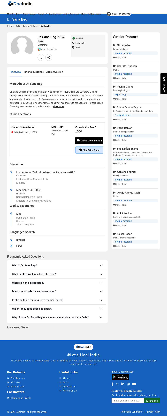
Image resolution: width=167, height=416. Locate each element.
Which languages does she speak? (32, 308)
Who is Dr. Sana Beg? (24, 265)
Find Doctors (17, 378)
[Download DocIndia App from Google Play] (120, 376)
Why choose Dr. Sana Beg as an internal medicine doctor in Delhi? (50, 317)
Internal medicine (30, 26)
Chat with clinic (89, 150)
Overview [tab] (16, 71)
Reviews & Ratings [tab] (33, 71)
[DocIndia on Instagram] (128, 384)
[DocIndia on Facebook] (112, 384)
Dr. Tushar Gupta (123, 86)
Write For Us (70, 390)
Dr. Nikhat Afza (122, 45)
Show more (58, 106)
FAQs (66, 382)
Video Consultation (89, 140)
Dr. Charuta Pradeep (125, 66)
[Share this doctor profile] (48, 57)
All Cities (15, 382)
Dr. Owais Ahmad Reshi (126, 192)
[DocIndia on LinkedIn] (122, 384)
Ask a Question (71, 14)
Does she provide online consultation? (34, 291)
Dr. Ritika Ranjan (122, 128)
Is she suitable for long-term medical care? (37, 300)
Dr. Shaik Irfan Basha (125, 148)
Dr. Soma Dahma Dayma (127, 107)
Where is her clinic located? (28, 283)
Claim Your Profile (20, 398)
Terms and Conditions (131, 411)
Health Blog (13, 14)
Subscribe (152, 401)
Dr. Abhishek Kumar (124, 172)
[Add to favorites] (41, 57)
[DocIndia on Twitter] (117, 384)
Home (9, 26)
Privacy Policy (153, 411)
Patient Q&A (17, 386)
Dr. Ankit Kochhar (123, 213)
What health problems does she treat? (34, 274)
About (42, 14)
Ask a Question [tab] (54, 71)
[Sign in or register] (119, 14)
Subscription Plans (91, 14)
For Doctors (55, 14)
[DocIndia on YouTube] (134, 384)
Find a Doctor (29, 14)
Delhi (18, 26)
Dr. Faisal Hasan (122, 234)
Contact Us (69, 386)
